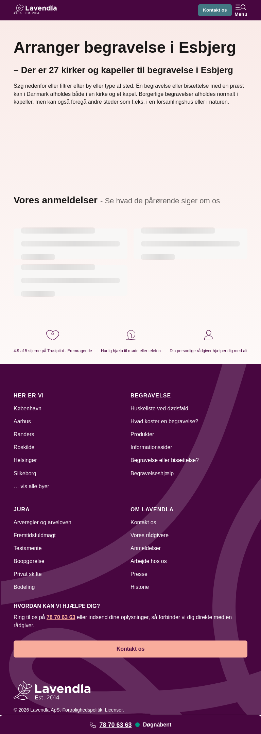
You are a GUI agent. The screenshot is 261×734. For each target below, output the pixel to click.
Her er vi (29, 395)
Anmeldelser (145, 548)
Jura (22, 509)
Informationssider (151, 447)
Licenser (114, 710)
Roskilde (24, 447)
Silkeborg (25, 473)
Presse (138, 574)
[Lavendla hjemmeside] (37, 10)
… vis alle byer (31, 486)
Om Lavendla (152, 509)
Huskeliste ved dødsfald (159, 408)
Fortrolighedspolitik (82, 710)
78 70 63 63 (115, 724)
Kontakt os (214, 10)
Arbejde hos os (148, 561)
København (27, 408)
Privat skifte (28, 574)
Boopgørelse (29, 561)
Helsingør (25, 460)
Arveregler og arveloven (42, 522)
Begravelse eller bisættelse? (164, 460)
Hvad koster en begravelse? (164, 421)
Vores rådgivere (149, 535)
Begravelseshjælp (152, 473)
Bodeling (24, 587)
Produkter (142, 434)
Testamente (28, 548)
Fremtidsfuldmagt (35, 535)
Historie (139, 587)
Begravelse (150, 395)
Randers (24, 434)
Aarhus (22, 421)
